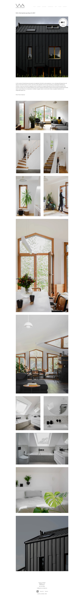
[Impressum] (47, 591)
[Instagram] (37, 591)
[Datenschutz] (42, 591)
